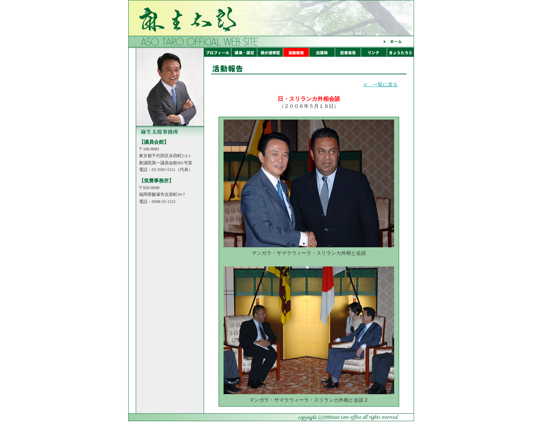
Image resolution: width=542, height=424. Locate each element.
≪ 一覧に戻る (380, 84)
